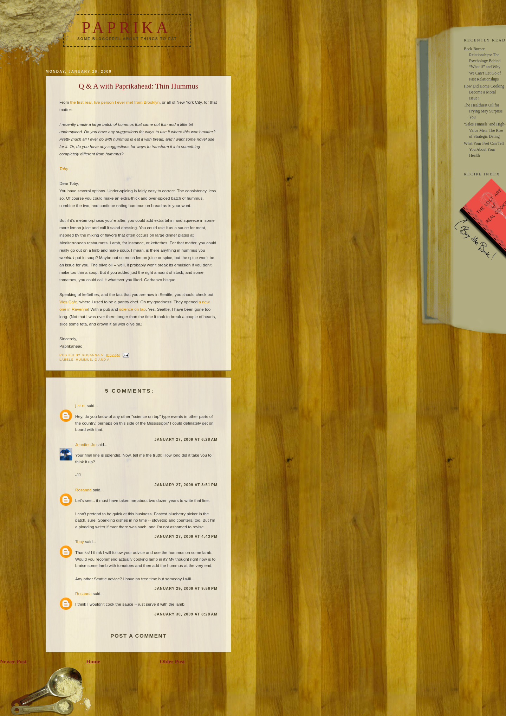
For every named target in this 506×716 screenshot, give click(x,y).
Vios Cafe (68, 301)
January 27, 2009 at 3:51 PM (186, 485)
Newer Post (13, 661)
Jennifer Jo (85, 444)
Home (93, 661)
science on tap (132, 309)
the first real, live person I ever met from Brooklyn (115, 102)
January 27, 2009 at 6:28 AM (186, 439)
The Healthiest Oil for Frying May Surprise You (483, 111)
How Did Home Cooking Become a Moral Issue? (484, 92)
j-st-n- (80, 405)
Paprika (126, 28)
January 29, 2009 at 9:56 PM (186, 588)
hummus (84, 359)
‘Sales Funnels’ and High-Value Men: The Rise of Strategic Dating (485, 130)
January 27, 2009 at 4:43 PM (186, 536)
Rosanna (83, 490)
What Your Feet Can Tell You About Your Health (484, 149)
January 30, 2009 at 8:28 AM (186, 614)
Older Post (172, 661)
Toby (63, 168)
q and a (102, 359)
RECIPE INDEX (482, 174)
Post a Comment (138, 636)
